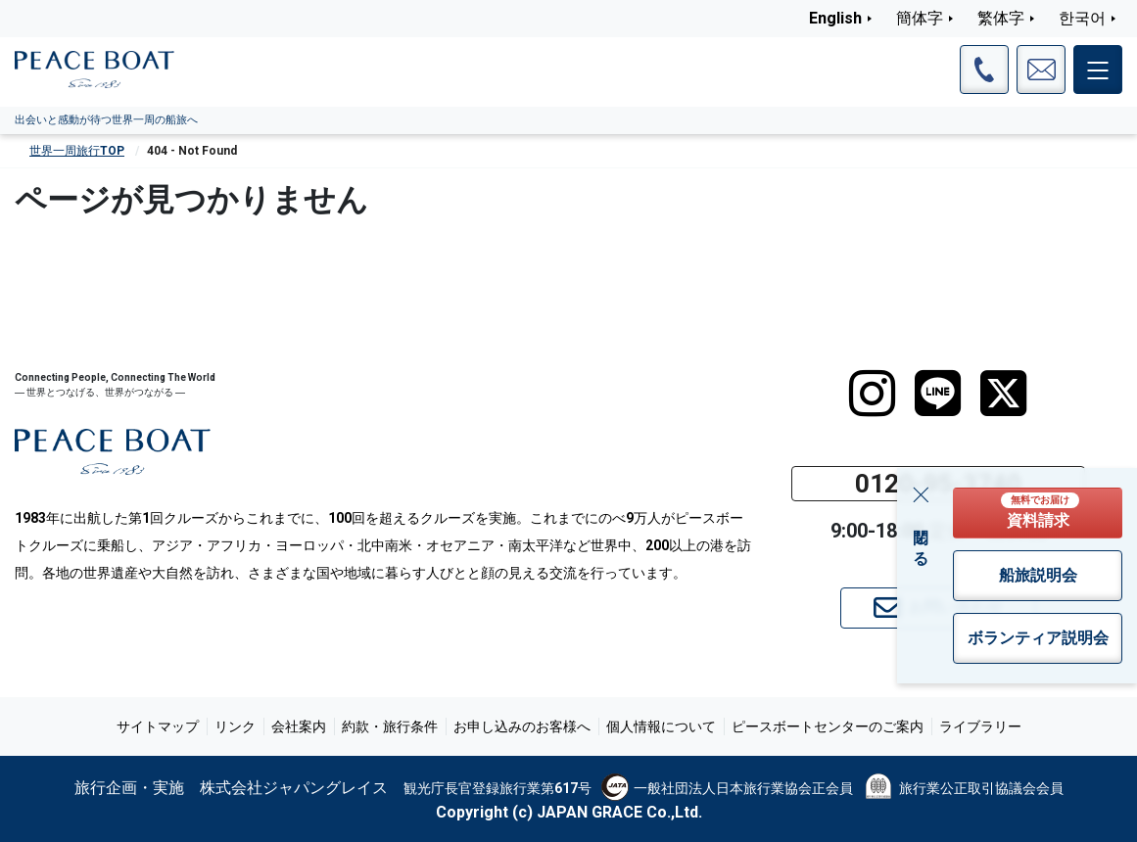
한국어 (1082, 18)
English (835, 18)
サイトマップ (158, 726)
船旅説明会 (1038, 575)
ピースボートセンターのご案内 (828, 726)
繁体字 (1000, 18)
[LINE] (938, 393)
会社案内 (298, 726)
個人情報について (661, 726)
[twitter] (1003, 393)
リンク (235, 726)
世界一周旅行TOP (76, 151)
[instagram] (872, 393)
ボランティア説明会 (1038, 638)
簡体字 (919, 18)
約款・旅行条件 (390, 726)
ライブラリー (980, 726)
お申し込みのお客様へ (522, 726)
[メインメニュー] (1097, 69)
